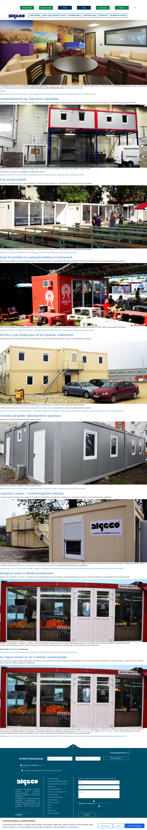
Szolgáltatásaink (54, 789)
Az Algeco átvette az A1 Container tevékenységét (33, 657)
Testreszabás (105, 826)
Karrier (121, 8)
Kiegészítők (103, 15)
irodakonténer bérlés (63, 175)
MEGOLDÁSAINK (53, 778)
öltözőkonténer (42, 565)
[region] (73, 824)
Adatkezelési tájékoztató (23, 813)
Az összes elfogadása (134, 826)
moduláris (78, 94)
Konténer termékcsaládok (58, 781)
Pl (135, 7)
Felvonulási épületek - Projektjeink (30, 411)
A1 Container (26, 736)
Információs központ (118, 15)
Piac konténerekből (13, 179)
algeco (63, 94)
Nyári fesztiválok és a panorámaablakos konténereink (36, 257)
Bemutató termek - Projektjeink (28, 252)
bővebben (3, 91)
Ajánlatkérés (35, 15)
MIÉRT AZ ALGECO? (54, 802)
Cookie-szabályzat (73, 827)
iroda (32, 327)
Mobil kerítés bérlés (92, 736)
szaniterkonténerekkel (44, 327)
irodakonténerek (35, 408)
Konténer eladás (90, 15)
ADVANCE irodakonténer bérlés (50, 94)
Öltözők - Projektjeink (30, 488)
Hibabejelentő (27, 8)
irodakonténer (70, 94)
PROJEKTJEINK (52, 800)
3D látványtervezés (55, 797)
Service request (46, 8)
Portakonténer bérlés (72, 568)
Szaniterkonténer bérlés (73, 411)
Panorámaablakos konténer (71, 330)
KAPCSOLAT (52, 810)
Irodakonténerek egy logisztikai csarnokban (29, 98)
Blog (83, 8)
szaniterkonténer (31, 565)
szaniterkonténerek (47, 408)
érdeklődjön (14, 649)
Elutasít (118, 826)
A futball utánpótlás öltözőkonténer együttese (30, 415)
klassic (2, 94)
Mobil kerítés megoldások (57, 784)
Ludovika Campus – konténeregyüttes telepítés (32, 493)
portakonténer (52, 565)
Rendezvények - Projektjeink (32, 330)
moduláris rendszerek (89, 94)
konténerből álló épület (22, 408)
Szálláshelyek (53, 794)
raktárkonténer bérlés (77, 175)
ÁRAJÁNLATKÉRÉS (54, 813)
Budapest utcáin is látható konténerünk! (27, 573)
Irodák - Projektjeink (33, 94)
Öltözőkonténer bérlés (117, 411)
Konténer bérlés (74, 15)
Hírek (65, 8)
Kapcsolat (102, 8)
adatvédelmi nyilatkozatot (102, 803)
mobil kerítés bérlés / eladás (109, 731)
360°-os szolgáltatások (57, 792)
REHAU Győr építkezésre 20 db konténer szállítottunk (36, 335)
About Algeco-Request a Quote (54, 15)
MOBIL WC (51, 786)
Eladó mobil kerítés (79, 736)
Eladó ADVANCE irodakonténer (62, 736)
